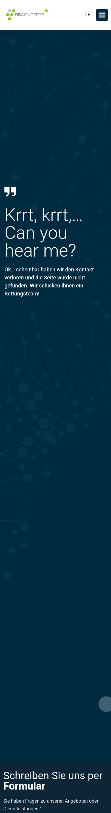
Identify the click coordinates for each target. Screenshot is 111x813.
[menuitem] (87, 15)
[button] (102, 15)
